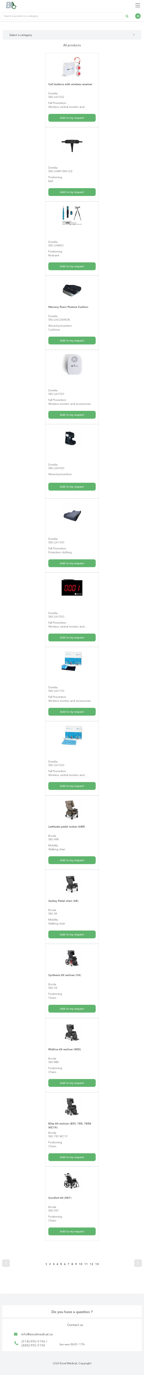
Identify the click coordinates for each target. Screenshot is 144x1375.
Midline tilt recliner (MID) (64, 1049)
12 (91, 1264)
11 (86, 1264)
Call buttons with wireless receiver (70, 84)
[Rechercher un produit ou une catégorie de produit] (62, 16)
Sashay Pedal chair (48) (63, 901)
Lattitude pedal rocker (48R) (66, 827)
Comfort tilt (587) (59, 1198)
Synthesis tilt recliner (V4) (64, 975)
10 (80, 1264)
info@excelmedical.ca (37, 1334)
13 (97, 1264)
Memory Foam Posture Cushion (68, 307)
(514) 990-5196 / (34, 1341)
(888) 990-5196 (33, 1345)
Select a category (72, 35)
